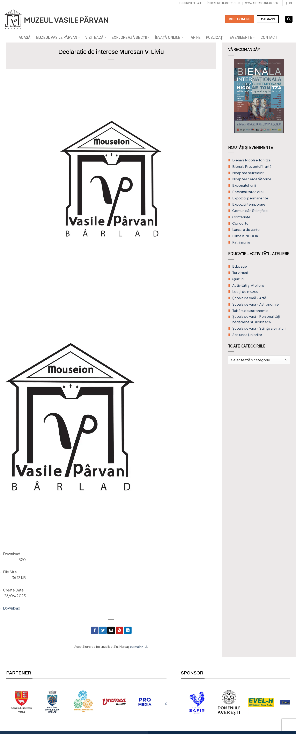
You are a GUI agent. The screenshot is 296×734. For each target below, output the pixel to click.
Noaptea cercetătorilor (251, 179)
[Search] (289, 19)
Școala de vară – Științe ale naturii (259, 328)
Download (11, 608)
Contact (269, 37)
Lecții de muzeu (245, 291)
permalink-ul (138, 646)
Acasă (25, 37)
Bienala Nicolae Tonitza (251, 160)
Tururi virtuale (190, 3)
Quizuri (238, 279)
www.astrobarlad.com (261, 3)
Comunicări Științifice (250, 210)
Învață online (169, 37)
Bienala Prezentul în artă (252, 166)
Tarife (195, 37)
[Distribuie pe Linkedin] (128, 630)
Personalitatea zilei (248, 192)
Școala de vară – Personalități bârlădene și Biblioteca (256, 319)
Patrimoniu (241, 242)
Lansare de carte (246, 229)
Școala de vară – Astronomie (255, 304)
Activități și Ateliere (248, 285)
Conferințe (241, 217)
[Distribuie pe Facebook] (94, 630)
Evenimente (242, 37)
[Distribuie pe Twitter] (103, 630)
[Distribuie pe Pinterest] (119, 630)
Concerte (240, 223)
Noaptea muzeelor (248, 173)
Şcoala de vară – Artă (249, 298)
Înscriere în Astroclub (223, 3)
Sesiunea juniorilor (247, 334)
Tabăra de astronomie (250, 310)
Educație (239, 266)
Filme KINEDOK (245, 236)
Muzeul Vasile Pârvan (58, 37)
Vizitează (95, 37)
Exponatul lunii (244, 185)
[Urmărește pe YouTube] (290, 3)
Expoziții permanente (250, 198)
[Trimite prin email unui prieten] (111, 630)
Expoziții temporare (248, 204)
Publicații (215, 37)
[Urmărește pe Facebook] (286, 3)
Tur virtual (240, 272)
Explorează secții (131, 37)
